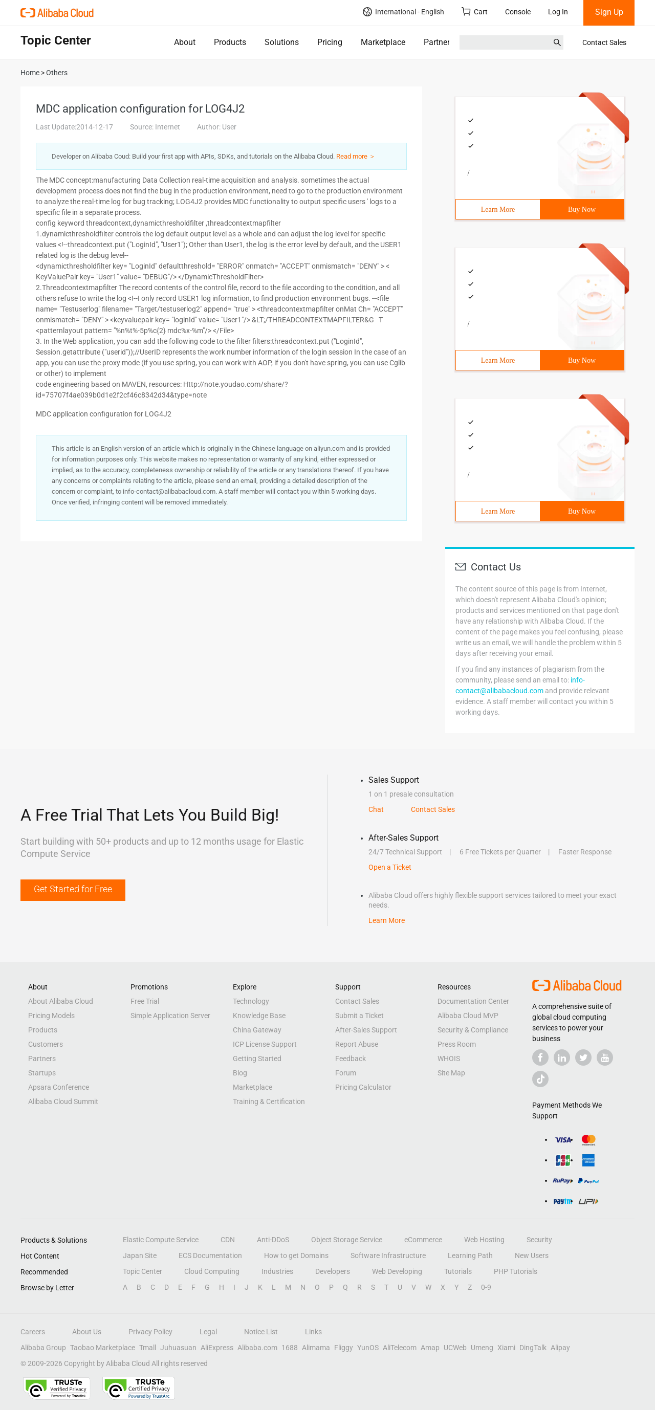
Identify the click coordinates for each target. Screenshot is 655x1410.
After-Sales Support (366, 1030)
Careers (32, 1332)
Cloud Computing (211, 1271)
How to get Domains (296, 1255)
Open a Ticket (389, 867)
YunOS (368, 1347)
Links (313, 1332)
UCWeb (455, 1347)
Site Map (451, 1073)
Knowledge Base (259, 1015)
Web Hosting (484, 1240)
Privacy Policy (150, 1332)
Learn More (498, 209)
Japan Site (140, 1255)
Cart (475, 11)
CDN (228, 1240)
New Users (532, 1255)
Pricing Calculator (363, 1087)
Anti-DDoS (273, 1240)
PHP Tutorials (515, 1271)
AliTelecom (400, 1347)
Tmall (147, 1347)
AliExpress (217, 1347)
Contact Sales (604, 42)
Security (539, 1240)
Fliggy (343, 1347)
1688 (289, 1347)
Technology (251, 1001)
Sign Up (609, 12)
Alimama (316, 1347)
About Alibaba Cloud (60, 1001)
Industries (277, 1271)
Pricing (329, 42)
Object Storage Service (346, 1240)
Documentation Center (473, 1001)
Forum (345, 1073)
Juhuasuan (178, 1347)
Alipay (560, 1347)
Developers (332, 1271)
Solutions (282, 42)
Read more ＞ (356, 156)
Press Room (457, 1044)
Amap (430, 1347)
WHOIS (449, 1058)
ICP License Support (265, 1044)
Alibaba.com (257, 1347)
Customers (45, 1044)
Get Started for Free (73, 889)
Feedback (350, 1058)
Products (230, 42)
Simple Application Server (170, 1015)
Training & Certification (269, 1101)
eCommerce (423, 1240)
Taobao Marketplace (102, 1347)
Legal (208, 1332)
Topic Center (142, 1271)
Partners (439, 42)
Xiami (506, 1347)
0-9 (486, 1287)
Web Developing (397, 1271)
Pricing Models (51, 1015)
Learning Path (470, 1255)
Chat (376, 809)
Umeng (482, 1347)
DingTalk (533, 1347)
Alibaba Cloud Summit (63, 1101)
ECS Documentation (210, 1255)
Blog (240, 1073)
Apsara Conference (58, 1087)
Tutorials (458, 1271)
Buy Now (582, 209)
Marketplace (383, 42)
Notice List (261, 1332)
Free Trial (144, 1001)
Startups (42, 1073)
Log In (558, 12)
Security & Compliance (473, 1030)
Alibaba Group (43, 1347)
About (184, 42)
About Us (86, 1332)
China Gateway (257, 1030)
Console (518, 12)
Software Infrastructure (388, 1255)
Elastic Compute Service (161, 1240)
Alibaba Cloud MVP (468, 1015)
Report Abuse (356, 1044)
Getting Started (257, 1058)
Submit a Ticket (359, 1015)
